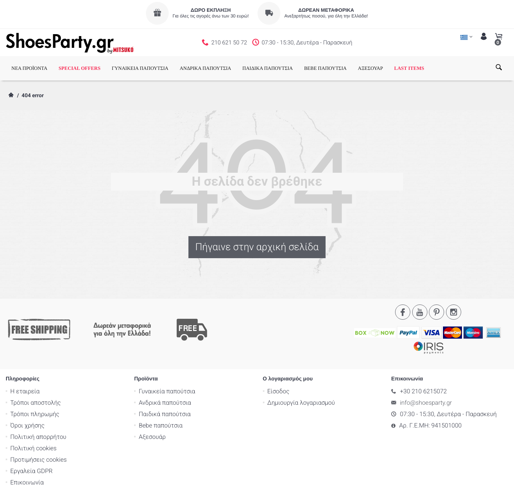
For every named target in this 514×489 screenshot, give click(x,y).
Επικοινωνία (27, 452)
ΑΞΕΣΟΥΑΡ (370, 68)
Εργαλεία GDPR (31, 440)
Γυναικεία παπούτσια (167, 360)
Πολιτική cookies (33, 417)
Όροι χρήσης (27, 395)
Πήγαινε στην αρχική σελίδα (257, 247)
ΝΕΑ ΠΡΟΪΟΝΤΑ (29, 68)
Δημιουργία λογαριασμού (301, 372)
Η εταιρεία (25, 360)
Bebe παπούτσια (160, 395)
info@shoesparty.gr (426, 372)
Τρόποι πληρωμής (34, 383)
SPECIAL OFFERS (79, 68)
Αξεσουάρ (152, 406)
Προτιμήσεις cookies (38, 429)
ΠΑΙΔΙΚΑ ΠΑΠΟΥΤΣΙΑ (267, 68)
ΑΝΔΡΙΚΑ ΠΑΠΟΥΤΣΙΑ (205, 68)
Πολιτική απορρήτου (38, 406)
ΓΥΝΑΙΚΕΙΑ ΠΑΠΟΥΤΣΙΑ (140, 68)
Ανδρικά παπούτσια (165, 372)
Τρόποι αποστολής (35, 372)
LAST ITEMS (409, 68)
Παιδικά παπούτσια (165, 383)
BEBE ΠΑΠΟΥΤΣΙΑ (325, 68)
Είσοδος (278, 360)
